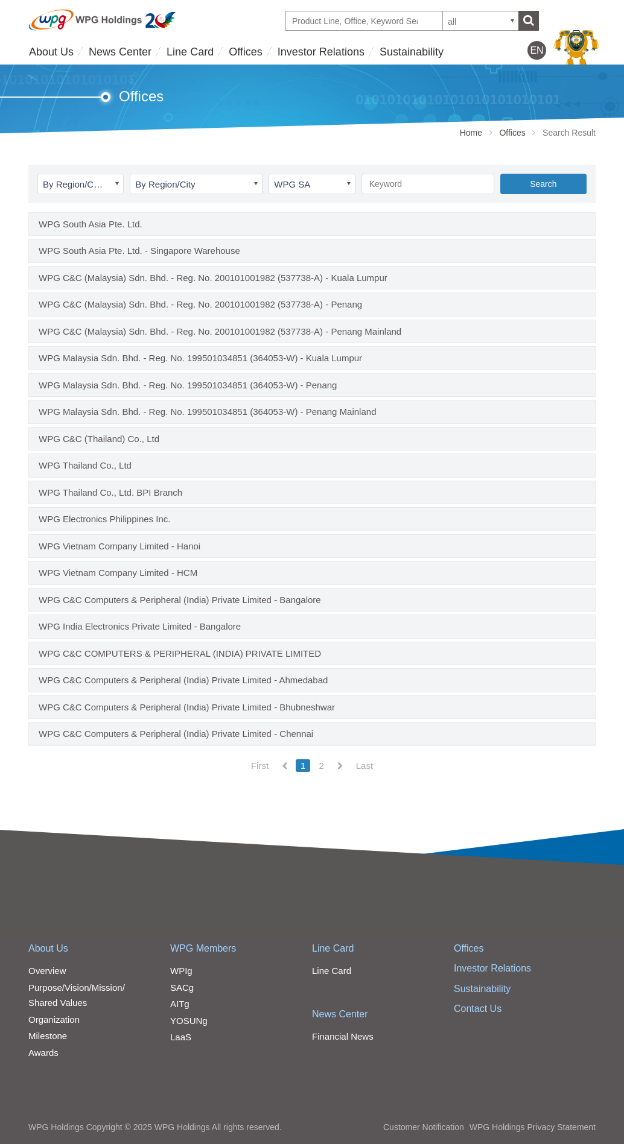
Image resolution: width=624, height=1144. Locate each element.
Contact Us (477, 1008)
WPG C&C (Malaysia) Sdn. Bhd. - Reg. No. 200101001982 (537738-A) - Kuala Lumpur (213, 278)
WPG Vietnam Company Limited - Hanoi (119, 546)
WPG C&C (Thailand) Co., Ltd (99, 439)
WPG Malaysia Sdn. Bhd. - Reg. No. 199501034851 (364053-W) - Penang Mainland (207, 411)
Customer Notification (423, 1127)
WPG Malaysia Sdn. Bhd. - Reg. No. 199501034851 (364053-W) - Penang (188, 385)
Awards (43, 1053)
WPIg (181, 970)
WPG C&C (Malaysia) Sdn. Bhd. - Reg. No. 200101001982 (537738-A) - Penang (200, 304)
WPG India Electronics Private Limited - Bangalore (140, 626)
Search (543, 184)
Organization (54, 1019)
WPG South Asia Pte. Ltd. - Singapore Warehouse (139, 250)
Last (364, 765)
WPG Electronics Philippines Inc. (104, 519)
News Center (120, 52)
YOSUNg (189, 1021)
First (260, 765)
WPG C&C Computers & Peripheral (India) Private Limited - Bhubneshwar (187, 707)
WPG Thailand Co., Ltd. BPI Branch (110, 492)
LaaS (180, 1037)
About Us (51, 52)
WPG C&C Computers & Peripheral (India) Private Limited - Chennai (176, 733)
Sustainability (412, 52)
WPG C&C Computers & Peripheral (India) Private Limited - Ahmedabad (183, 680)
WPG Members (203, 948)
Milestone (47, 1036)
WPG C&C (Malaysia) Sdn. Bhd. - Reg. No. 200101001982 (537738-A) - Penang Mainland (220, 331)
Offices (246, 52)
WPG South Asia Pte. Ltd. (90, 224)
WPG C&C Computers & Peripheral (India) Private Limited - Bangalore (180, 600)
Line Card (190, 52)
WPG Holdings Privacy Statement (533, 1127)
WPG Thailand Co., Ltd (85, 465)
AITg (179, 1004)
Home (471, 132)
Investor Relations (321, 52)
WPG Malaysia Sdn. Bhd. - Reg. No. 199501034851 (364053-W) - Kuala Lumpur (200, 358)
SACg (182, 987)
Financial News (343, 1036)
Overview (47, 970)
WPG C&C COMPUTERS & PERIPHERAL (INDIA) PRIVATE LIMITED (180, 653)
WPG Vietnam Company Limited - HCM (118, 572)
